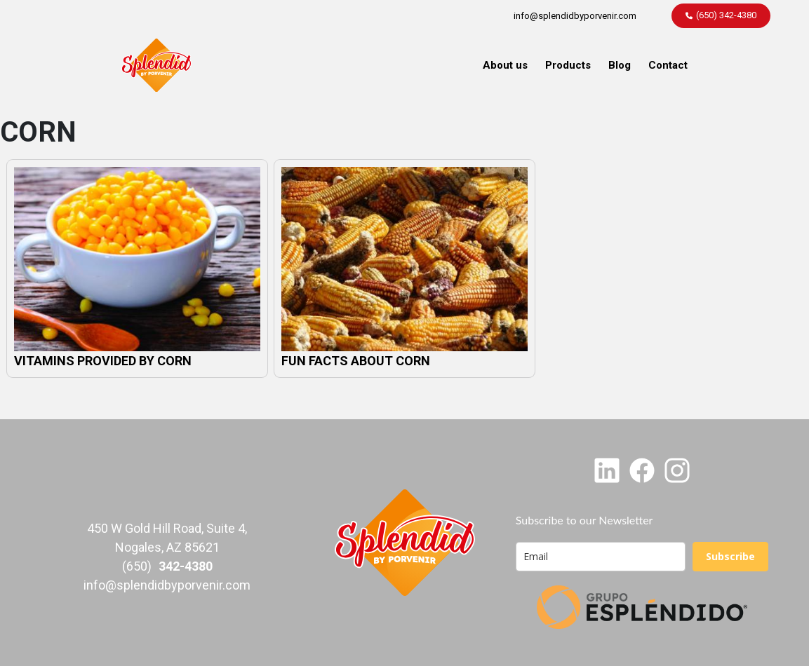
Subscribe (730, 556)
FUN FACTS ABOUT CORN (355, 360)
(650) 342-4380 (726, 15)
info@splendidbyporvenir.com (575, 16)
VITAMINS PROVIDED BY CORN (103, 360)
